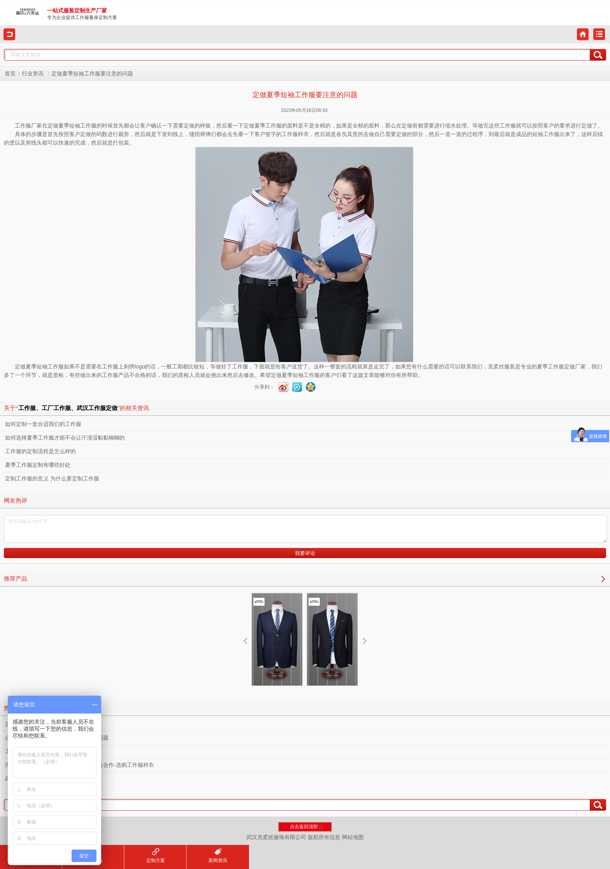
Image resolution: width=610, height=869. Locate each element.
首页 (10, 74)
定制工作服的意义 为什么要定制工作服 (52, 479)
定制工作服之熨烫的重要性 (37, 724)
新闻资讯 (218, 855)
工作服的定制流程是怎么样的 (40, 451)
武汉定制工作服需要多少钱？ (40, 779)
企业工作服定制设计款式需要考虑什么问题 (57, 738)
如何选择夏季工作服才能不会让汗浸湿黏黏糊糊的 (65, 438)
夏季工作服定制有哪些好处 (37, 465)
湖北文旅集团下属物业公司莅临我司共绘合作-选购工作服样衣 (79, 765)
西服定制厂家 (277, 644)
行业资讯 (33, 74)
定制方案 (155, 855)
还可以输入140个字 (305, 529)
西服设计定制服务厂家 (332, 651)
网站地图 (353, 837)
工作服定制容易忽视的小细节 (40, 751)
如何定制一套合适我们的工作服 (43, 424)
